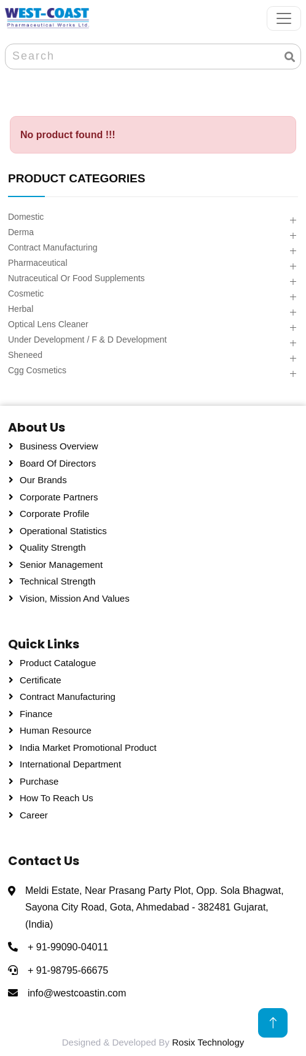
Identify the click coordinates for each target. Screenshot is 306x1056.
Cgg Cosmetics (37, 370)
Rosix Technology (208, 1042)
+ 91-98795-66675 (68, 970)
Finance (36, 714)
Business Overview (59, 446)
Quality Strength (53, 547)
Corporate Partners (59, 497)
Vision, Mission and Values (75, 598)
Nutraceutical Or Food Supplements (76, 278)
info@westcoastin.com (77, 993)
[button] (293, 220)
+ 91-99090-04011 (68, 947)
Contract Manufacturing (53, 247)
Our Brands (43, 480)
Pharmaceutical (38, 263)
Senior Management (61, 564)
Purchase (39, 781)
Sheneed (25, 355)
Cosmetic (26, 293)
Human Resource (56, 730)
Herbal (20, 309)
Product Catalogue (58, 663)
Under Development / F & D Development (87, 339)
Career (34, 815)
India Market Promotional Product (88, 747)
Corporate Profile (54, 513)
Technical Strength (57, 581)
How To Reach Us (56, 798)
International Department (70, 764)
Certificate (40, 680)
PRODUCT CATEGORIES (76, 178)
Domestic (26, 217)
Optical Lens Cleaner (48, 324)
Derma (21, 232)
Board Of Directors (58, 463)
